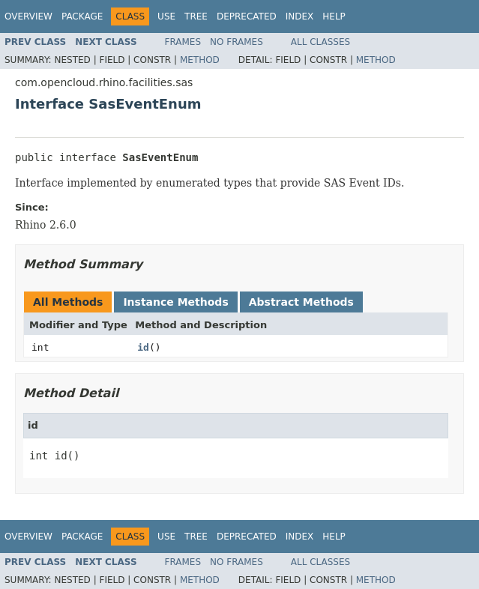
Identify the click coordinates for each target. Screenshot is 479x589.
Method (200, 60)
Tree (196, 16)
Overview (28, 16)
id (143, 347)
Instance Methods (175, 302)
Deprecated (247, 16)
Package (82, 16)
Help (334, 16)
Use (166, 16)
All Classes (320, 42)
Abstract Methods (301, 302)
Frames (183, 42)
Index (300, 16)
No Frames (236, 42)
